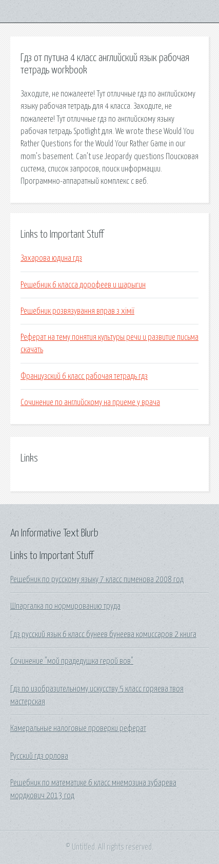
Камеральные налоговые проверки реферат (78, 728)
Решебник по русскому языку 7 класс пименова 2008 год (97, 579)
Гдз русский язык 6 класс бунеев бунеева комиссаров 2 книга (103, 634)
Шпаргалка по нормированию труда (65, 606)
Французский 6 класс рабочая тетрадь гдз (84, 376)
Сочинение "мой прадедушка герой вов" (71, 661)
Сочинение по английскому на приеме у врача (90, 402)
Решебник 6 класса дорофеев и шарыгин (83, 285)
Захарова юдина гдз (51, 258)
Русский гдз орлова (39, 756)
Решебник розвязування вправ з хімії (77, 311)
